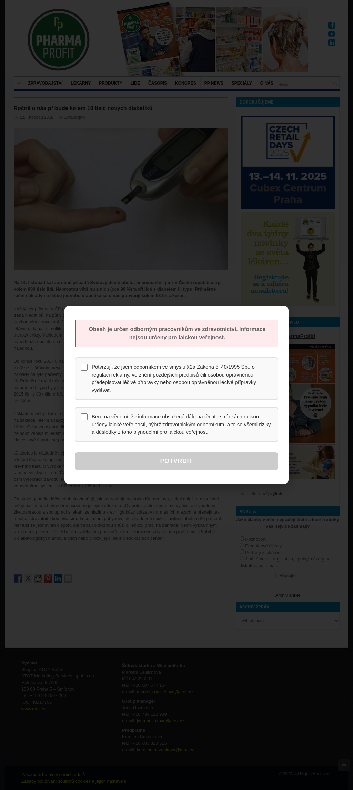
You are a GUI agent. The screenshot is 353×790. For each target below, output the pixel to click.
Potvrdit (176, 461)
